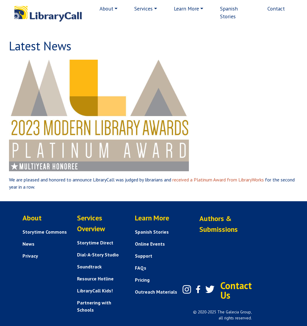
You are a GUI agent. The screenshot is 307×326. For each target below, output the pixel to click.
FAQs (140, 268)
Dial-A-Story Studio (98, 255)
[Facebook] (198, 289)
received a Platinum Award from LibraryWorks (218, 180)
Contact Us (236, 290)
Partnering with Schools (94, 306)
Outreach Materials (156, 292)
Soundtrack (89, 267)
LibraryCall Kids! (95, 291)
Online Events (150, 244)
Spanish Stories (229, 12)
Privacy (30, 256)
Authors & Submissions (218, 224)
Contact (276, 8)
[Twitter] (209, 289)
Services (143, 8)
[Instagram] (187, 289)
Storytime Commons (44, 232)
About (106, 8)
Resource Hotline (95, 279)
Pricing (142, 280)
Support (143, 256)
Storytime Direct (95, 243)
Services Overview (91, 223)
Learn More (186, 8)
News (28, 244)
